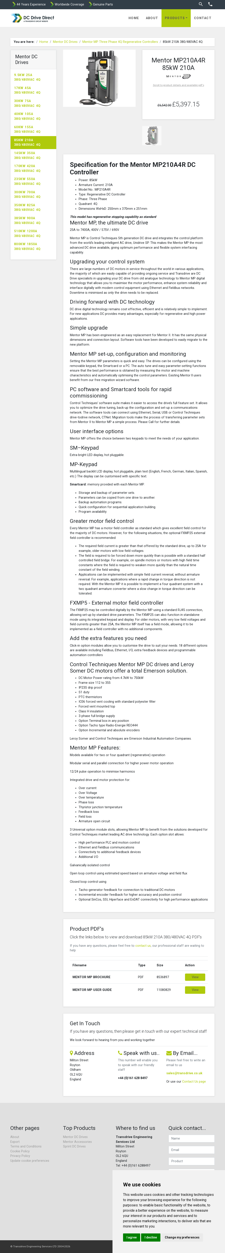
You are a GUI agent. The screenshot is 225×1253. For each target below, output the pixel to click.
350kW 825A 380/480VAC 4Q (27, 207)
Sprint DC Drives (74, 1146)
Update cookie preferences (29, 1161)
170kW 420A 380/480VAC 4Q (27, 168)
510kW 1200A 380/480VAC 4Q (27, 233)
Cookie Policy (20, 1151)
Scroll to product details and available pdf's (178, 85)
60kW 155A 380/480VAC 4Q (27, 129)
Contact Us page (194, 1081)
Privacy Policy (20, 1156)
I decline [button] (151, 1237)
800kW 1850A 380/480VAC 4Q (27, 246)
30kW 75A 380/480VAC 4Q (27, 103)
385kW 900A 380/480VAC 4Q (27, 220)
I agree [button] (132, 1237)
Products (175, 18)
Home (134, 18)
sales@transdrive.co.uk (184, 1073)
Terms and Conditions (26, 1146)
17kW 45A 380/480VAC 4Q (27, 90)
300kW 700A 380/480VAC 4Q (27, 194)
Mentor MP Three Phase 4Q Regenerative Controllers (120, 42)
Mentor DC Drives (65, 42)
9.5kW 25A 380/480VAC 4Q (27, 77)
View (195, 977)
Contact (202, 18)
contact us (143, 946)
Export (15, 1142)
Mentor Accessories (77, 1142)
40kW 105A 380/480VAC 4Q (27, 116)
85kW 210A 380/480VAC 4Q (27, 142)
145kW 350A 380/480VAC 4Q (27, 155)
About (152, 18)
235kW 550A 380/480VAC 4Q (27, 181)
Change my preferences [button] (182, 1237)
